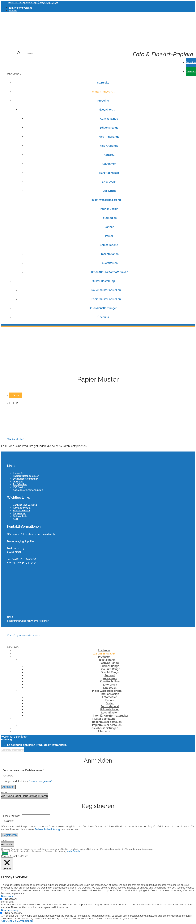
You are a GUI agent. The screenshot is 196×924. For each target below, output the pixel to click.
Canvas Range (109, 118)
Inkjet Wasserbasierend (106, 199)
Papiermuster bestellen (106, 299)
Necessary (11, 899)
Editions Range (109, 127)
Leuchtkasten (109, 262)
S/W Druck (109, 181)
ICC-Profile (19, 487)
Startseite (103, 82)
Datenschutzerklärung (47, 829)
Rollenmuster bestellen (106, 290)
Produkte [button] (103, 100)
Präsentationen (109, 253)
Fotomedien (109, 217)
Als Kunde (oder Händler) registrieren (24, 795)
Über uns (103, 317)
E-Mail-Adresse (12, 815)
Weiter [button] (5, 853)
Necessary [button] (7, 896)
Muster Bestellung (103, 281)
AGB (15, 519)
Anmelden (8, 786)
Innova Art (18, 473)
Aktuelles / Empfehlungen (28, 490)
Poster (109, 235)
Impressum (19, 513)
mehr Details (73, 851)
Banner (109, 226)
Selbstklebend (109, 244)
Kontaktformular (22, 507)
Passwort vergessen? (40, 781)
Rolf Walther (20, 484)
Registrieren (9, 835)
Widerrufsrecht (21, 510)
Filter (16, 395)
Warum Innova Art (103, 91)
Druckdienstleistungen (103, 308)
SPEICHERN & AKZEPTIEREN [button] (17, 921)
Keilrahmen (109, 163)
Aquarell (109, 154)
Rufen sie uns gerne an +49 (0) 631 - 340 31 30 (33, 2)
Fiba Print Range (109, 136)
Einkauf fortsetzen (12, 750)
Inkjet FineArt (106, 109)
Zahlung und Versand (21, 7)
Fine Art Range (109, 145)
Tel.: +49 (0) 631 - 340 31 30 (21, 559)
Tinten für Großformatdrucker (109, 272)
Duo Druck (109, 190)
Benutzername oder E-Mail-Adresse (23, 770)
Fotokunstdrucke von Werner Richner (27, 620)
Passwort (8, 775)
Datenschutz (20, 516)
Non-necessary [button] (9, 910)
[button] (14, 73)
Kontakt (13, 10)
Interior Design (109, 208)
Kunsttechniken (109, 172)
